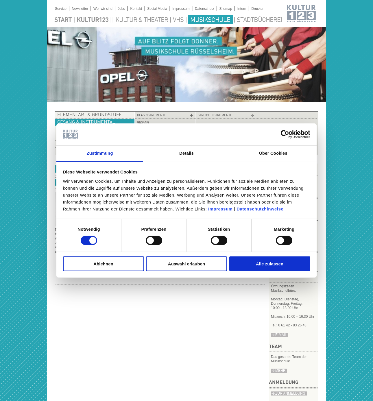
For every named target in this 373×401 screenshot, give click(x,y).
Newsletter (80, 9)
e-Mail (281, 335)
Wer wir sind (102, 9)
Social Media (157, 9)
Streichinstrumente (215, 115)
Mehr (280, 371)
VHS (178, 20)
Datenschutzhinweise (260, 208)
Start (63, 20)
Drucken (258, 9)
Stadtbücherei (259, 20)
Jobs (121, 9)
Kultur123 (92, 20)
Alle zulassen (269, 263)
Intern (241, 9)
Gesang (143, 122)
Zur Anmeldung (290, 393)
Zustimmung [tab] (100, 153)
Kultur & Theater (141, 20)
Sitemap (225, 9)
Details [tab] (186, 153)
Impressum (220, 208)
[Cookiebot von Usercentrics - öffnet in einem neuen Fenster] (285, 134)
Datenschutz (204, 9)
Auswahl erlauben (186, 263)
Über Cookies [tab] (273, 153)
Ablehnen (103, 263)
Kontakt (136, 9)
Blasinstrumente (151, 115)
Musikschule (210, 20)
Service (61, 9)
